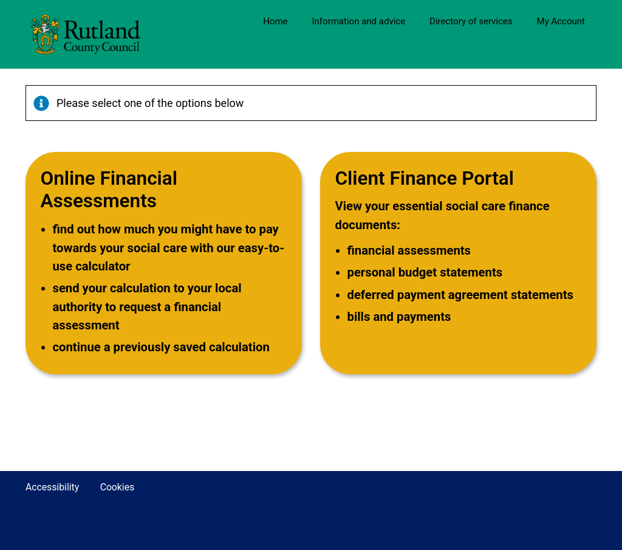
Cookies (117, 487)
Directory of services (470, 21)
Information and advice (359, 21)
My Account (561, 21)
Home (275, 21)
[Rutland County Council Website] (115, 34)
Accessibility (52, 487)
